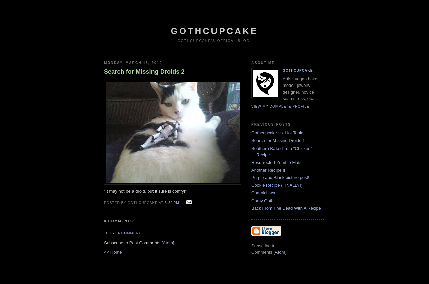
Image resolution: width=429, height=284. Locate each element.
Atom (168, 242)
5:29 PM (172, 203)
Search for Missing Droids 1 (278, 140)
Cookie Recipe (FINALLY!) (276, 185)
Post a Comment (123, 233)
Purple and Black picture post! (280, 177)
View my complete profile (280, 106)
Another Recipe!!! (268, 170)
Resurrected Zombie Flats (276, 162)
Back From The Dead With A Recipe (286, 208)
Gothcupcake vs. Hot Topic (277, 132)
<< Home (113, 252)
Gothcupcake (214, 31)
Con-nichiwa (263, 192)
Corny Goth (262, 200)
